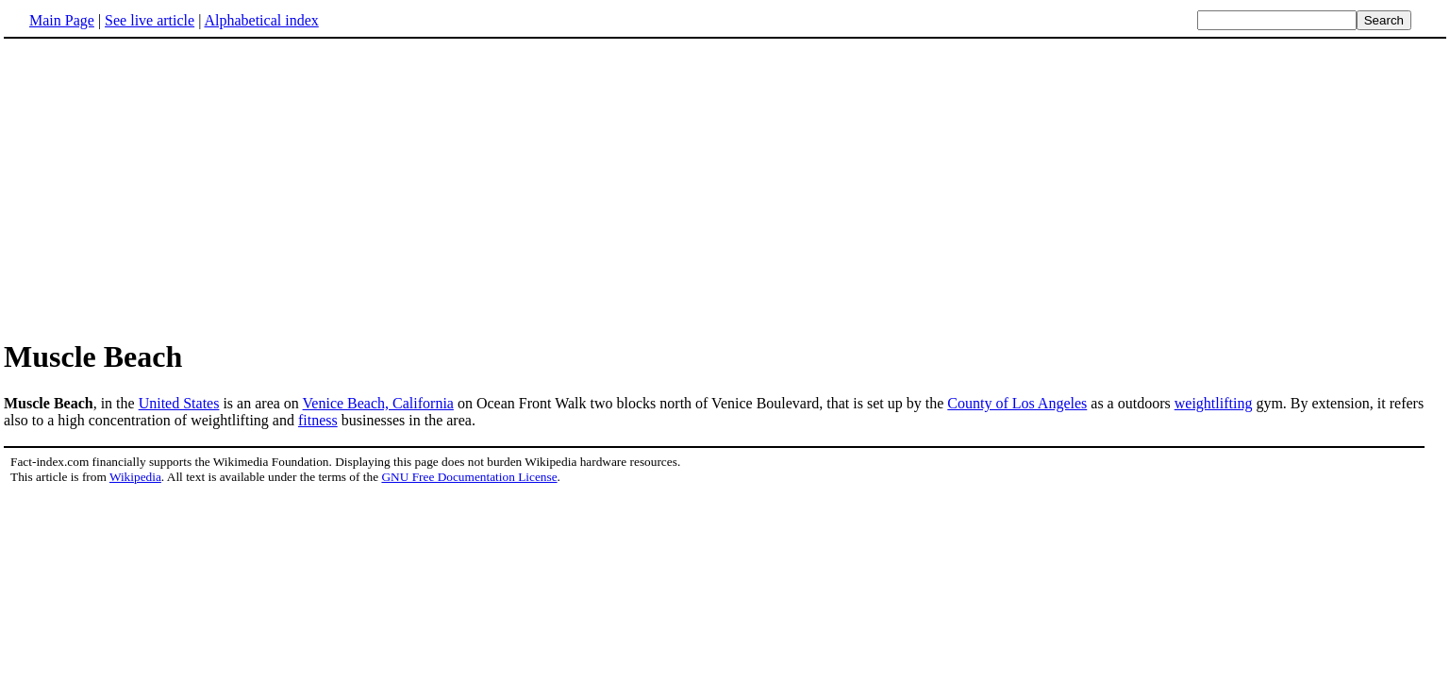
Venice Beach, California (378, 403)
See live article (149, 20)
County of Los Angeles (1017, 403)
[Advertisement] (162, 188)
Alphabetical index (261, 20)
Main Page (61, 20)
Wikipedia (135, 477)
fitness (318, 420)
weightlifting (1214, 403)
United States (179, 403)
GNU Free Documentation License (469, 477)
